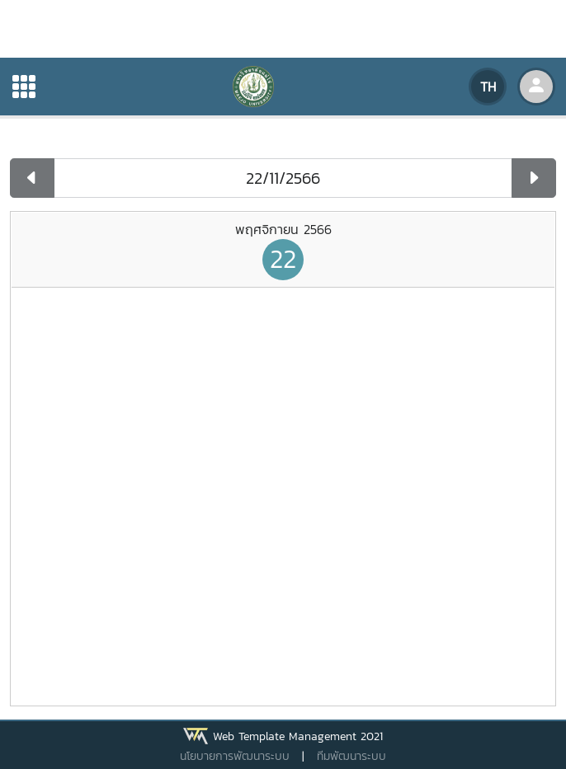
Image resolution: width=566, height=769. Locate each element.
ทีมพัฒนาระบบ (351, 756)
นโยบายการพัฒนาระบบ (235, 756)
